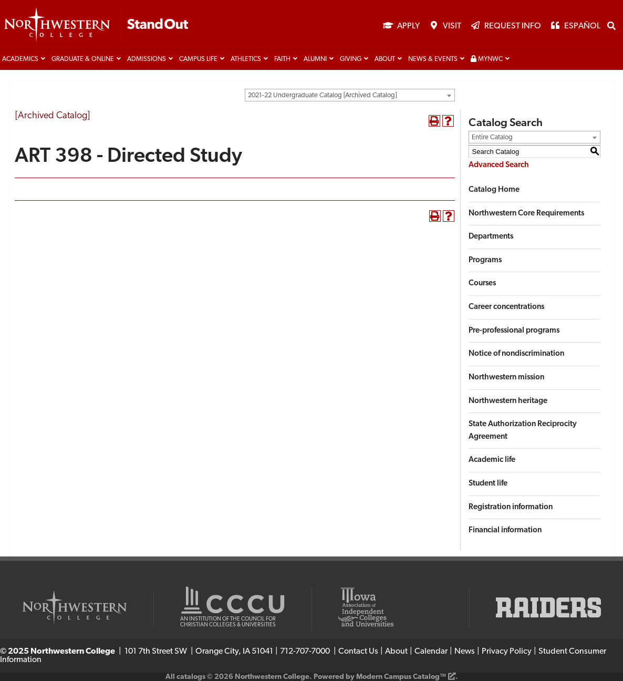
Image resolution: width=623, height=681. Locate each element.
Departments (491, 237)
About (385, 59)
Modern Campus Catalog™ (401, 677)
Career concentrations (506, 307)
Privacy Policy (507, 651)
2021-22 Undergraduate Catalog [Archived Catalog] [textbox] (322, 95)
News (464, 651)
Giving (350, 59)
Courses (482, 283)
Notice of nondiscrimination (516, 354)
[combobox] (350, 95)
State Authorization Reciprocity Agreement (523, 430)
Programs (485, 260)
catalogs (190, 677)
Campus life (198, 59)
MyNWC (487, 59)
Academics (20, 59)
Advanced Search (499, 165)
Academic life (492, 460)
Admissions (146, 59)
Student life (488, 484)
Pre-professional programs (514, 331)
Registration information (511, 507)
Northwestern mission (506, 377)
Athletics (246, 59)
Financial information (505, 530)
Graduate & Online (82, 59)
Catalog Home (494, 190)
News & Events (433, 59)
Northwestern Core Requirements (526, 214)
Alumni (315, 59)
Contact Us (358, 651)
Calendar (431, 651)
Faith (282, 59)
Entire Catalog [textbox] (492, 137)
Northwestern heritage (508, 401)
